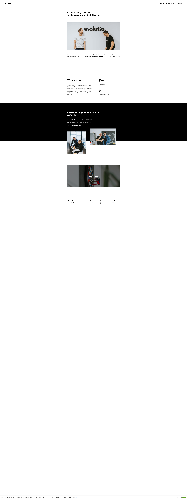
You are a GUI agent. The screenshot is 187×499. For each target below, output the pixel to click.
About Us (162, 3)
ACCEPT (184, 497)
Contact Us (179, 3)
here (76, 497)
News (166, 3)
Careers (174, 3)
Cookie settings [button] (179, 497)
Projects (170, 3)
